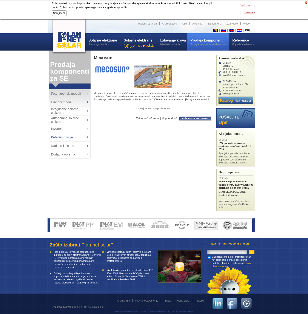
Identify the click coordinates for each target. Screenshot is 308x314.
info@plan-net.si (231, 93)
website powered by (124, 311)
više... (243, 162)
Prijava (167, 300)
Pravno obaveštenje (146, 300)
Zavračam (249, 12)
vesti (229, 172)
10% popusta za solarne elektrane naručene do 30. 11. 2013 (235, 146)
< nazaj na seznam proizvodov (153, 108)
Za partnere (214, 23)
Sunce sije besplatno (104, 42)
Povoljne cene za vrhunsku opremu (209, 42)
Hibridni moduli (61, 102)
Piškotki (199, 300)
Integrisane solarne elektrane (65, 110)
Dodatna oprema (63, 154)
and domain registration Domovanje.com (174, 311)
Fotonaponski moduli (66, 93)
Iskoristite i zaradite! (173, 42)
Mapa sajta (183, 300)
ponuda (231, 133)
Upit (184, 23)
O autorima (123, 300)
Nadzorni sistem (62, 146)
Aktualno (197, 23)
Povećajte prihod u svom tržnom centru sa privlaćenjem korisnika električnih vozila (236, 184)
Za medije (232, 23)
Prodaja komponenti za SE (69, 71)
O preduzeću (169, 23)
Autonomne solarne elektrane (65, 119)
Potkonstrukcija (62, 137)
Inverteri (57, 128)
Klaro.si (137, 311)
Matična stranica (147, 23)
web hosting (149, 311)
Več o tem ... (247, 5)
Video (246, 23)
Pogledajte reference (243, 42)
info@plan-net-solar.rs (234, 75)
